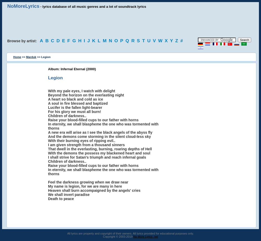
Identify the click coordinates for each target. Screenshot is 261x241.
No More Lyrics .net (145, 236)
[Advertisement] (130, 23)
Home (17, 57)
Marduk (31, 57)
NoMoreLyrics (23, 6)
